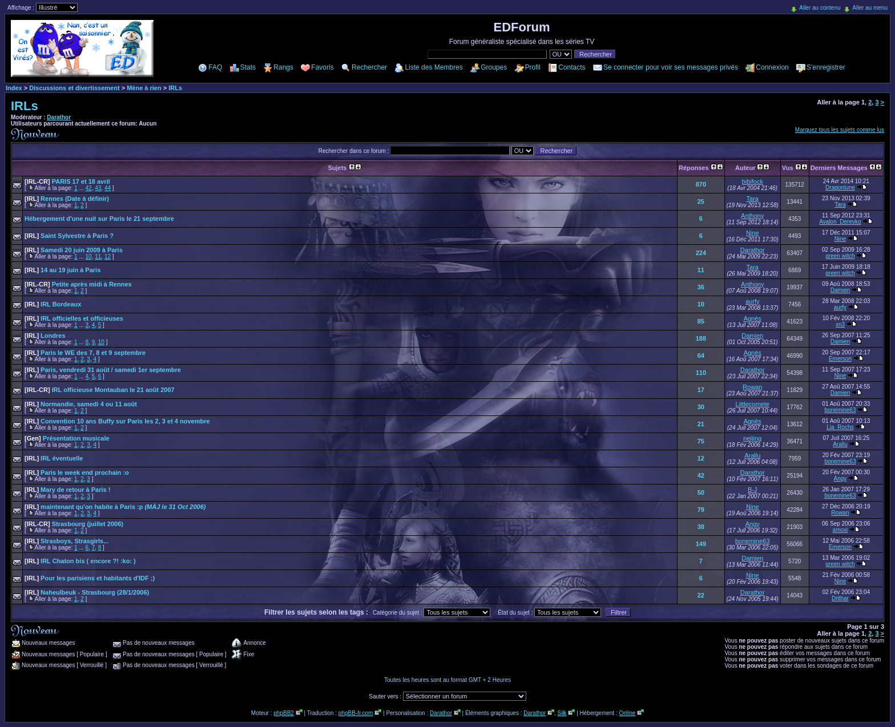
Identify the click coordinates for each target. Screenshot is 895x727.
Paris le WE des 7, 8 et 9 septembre (85, 352)
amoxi (840, 530)
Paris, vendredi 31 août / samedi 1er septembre (103, 369)
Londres (45, 335)
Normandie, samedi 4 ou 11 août (81, 404)
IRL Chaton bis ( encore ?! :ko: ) (80, 561)
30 (701, 406)
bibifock (752, 181)
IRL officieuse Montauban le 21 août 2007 (100, 389)
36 (701, 287)
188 (701, 338)
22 (701, 595)
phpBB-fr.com (355, 713)
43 (98, 188)
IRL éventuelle (54, 458)
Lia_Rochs (840, 427)
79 (701, 509)
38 (701, 526)
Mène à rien (144, 87)
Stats (248, 67)
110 (701, 372)
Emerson (840, 359)
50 (701, 492)
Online (627, 713)
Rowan (752, 386)
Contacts (571, 67)
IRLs (175, 87)
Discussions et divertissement (74, 87)
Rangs (283, 67)
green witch (839, 256)
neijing (752, 438)
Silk (561, 713)
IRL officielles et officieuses (74, 318)
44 (107, 188)
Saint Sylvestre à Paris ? (69, 235)
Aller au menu (870, 8)
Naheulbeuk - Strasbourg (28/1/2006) (87, 592)
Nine (752, 232)
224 (701, 252)
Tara (753, 198)
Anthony (752, 215)
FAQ (215, 67)
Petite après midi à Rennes (78, 284)
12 (107, 256)
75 (701, 441)
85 (701, 321)
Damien (840, 290)
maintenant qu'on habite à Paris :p (115, 506)
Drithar (840, 598)
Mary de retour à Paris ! (67, 489)
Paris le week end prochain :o (77, 472)
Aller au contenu (819, 8)
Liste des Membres (433, 67)
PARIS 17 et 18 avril (67, 181)
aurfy (752, 301)
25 (701, 201)
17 (701, 389)
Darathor (59, 117)
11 (98, 256)
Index (14, 87)
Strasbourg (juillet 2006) (74, 523)
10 (89, 256)
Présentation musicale (67, 438)
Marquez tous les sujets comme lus (839, 130)
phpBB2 (283, 713)
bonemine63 (840, 410)
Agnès (752, 318)
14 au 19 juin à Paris (62, 269)
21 (701, 424)
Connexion (772, 67)
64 (701, 355)
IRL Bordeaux (53, 304)
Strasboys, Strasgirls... (66, 541)
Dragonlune (840, 187)
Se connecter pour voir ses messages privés (670, 67)
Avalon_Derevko (840, 222)
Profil (533, 67)
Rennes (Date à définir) (67, 198)
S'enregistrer (826, 67)
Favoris (322, 67)
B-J (752, 489)
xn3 (840, 324)
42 (89, 188)
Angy (840, 478)
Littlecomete (752, 404)
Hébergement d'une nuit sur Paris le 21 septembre (99, 218)
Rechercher (369, 67)
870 (701, 184)
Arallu (840, 444)
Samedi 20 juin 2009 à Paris (74, 250)
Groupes (494, 67)
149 (701, 543)
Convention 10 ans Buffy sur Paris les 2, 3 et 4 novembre (117, 421)
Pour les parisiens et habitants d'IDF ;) (90, 578)
